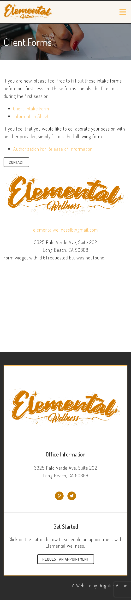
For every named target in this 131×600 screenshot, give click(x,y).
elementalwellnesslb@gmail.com (65, 230)
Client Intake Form (31, 108)
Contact (16, 162)
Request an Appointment (65, 559)
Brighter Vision (112, 585)
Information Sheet (31, 116)
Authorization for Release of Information (53, 149)
